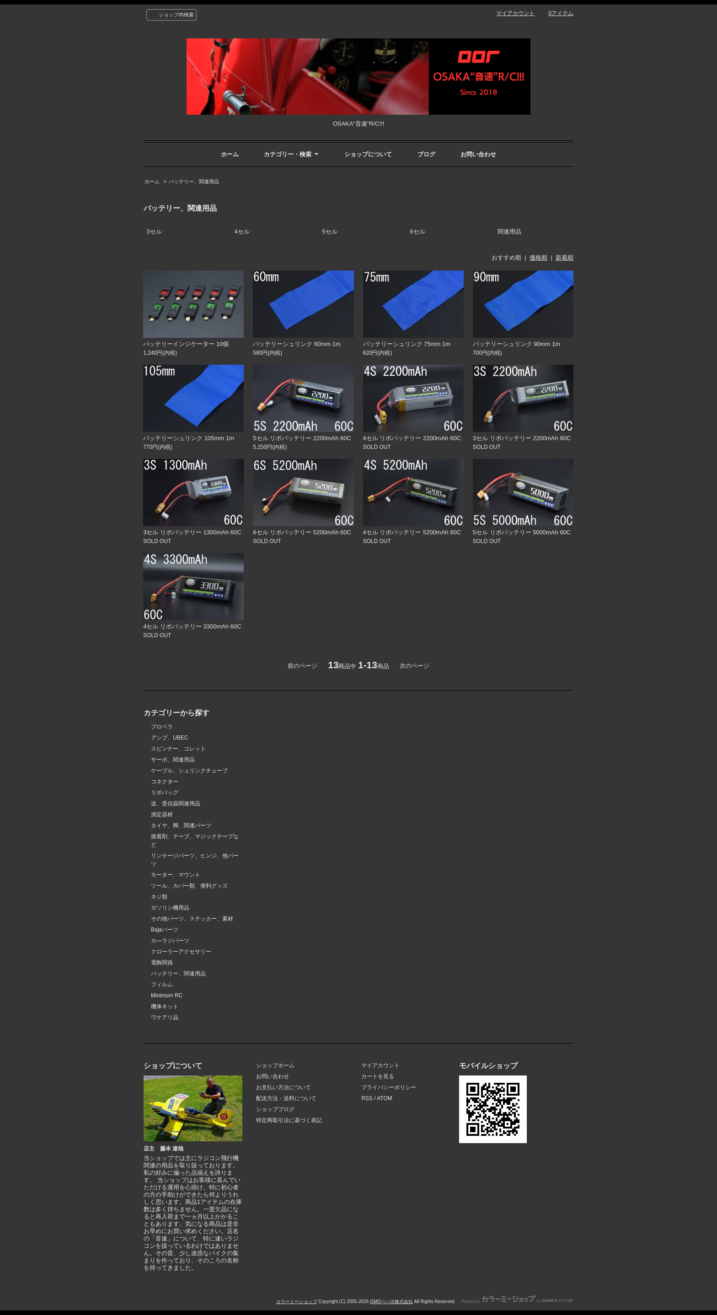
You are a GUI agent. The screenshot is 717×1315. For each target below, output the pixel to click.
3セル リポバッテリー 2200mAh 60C (522, 438)
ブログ (426, 154)
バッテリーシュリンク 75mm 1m (406, 344)
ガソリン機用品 (170, 908)
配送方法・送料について (286, 1098)
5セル (329, 231)
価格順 (538, 257)
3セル (154, 231)
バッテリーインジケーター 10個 (186, 344)
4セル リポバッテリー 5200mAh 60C (412, 532)
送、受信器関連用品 (175, 803)
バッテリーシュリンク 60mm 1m (296, 344)
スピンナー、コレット (178, 748)
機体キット (164, 1006)
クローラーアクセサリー (181, 951)
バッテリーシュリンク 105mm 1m (188, 438)
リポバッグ (164, 792)
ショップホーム (275, 1065)
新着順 (564, 257)
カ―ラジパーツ (170, 940)
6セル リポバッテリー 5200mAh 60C (302, 532)
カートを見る (377, 1076)
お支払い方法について (283, 1087)
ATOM (384, 1098)
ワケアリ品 (164, 1017)
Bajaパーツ (164, 929)
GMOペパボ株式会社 (391, 1301)
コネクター (164, 781)
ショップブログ (275, 1109)
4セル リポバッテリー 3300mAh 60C (192, 626)
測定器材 (162, 814)
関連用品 (509, 231)
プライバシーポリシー (388, 1087)
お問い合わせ (478, 154)
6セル (417, 231)
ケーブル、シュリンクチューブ (189, 770)
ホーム (230, 154)
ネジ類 (159, 897)
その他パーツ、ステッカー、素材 (192, 919)
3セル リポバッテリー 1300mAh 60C (192, 532)
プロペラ (162, 727)
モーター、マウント (175, 875)
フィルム (162, 984)
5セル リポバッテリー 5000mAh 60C (522, 532)
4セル (241, 231)
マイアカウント (515, 13)
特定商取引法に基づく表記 (289, 1120)
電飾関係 (162, 962)
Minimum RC (166, 995)
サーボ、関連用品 (173, 759)
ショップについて (368, 154)
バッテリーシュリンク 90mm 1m (516, 344)
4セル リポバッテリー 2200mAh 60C (412, 438)
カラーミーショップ (296, 1301)
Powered (517, 1301)
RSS (367, 1098)
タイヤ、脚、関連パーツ (181, 825)
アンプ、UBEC (169, 738)
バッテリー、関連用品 (194, 181)
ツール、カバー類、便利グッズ (189, 886)
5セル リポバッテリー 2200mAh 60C (302, 438)
